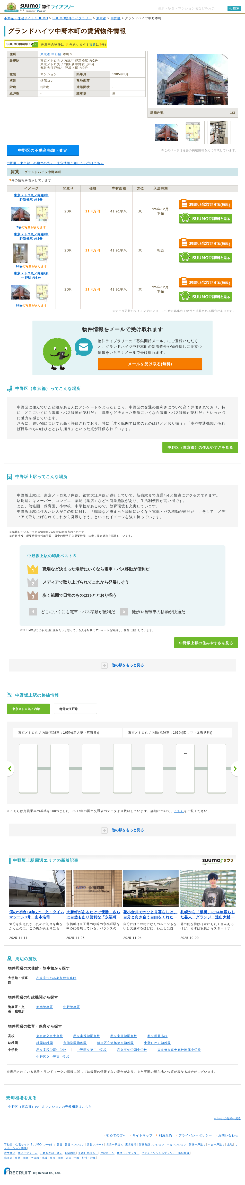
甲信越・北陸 (39, 1157)
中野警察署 (71, 1007)
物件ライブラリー (128, 1153)
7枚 (18, 227)
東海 (53, 1157)
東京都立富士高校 (49, 1036)
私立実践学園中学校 (51, 1050)
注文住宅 (9, 1153)
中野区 (116, 18)
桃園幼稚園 (44, 1043)
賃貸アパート (95, 1144)
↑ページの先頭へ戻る (227, 1118)
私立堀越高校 (157, 1036)
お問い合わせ (228, 1135)
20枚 (18, 266)
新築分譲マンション (151, 1144)
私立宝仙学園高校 (123, 1036)
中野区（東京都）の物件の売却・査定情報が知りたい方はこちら (55, 163)
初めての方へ (116, 1135)
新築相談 (70, 1153)
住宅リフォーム (28, 1153)
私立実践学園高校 (86, 1036)
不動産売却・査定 (51, 1153)
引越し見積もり (88, 1153)
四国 (69, 1157)
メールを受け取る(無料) (150, 364)
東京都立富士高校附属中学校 (179, 1050)
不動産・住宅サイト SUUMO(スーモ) (28, 1144)
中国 (76, 1157)
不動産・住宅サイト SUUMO (26, 18)
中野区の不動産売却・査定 (42, 150)
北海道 (8, 1157)
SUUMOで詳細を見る (205, 218)
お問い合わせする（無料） (205, 204)
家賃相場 (131, 1144)
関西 (61, 1157)
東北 (18, 1157)
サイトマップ (143, 1135)
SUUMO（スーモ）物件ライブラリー (39, 7)
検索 (236, 8)
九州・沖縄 (89, 1157)
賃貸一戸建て (114, 1144)
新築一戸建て (197, 1144)
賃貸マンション (75, 1144)
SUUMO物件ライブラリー (72, 18)
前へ (10, 769)
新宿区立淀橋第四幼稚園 (115, 1043)
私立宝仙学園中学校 (132, 1050)
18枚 (18, 305)
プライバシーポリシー (195, 1135)
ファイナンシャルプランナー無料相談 (166, 1153)
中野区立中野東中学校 (53, 1057)
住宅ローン (107, 1153)
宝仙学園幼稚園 (75, 1043)
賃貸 (92, 44)
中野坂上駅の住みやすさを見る (206, 643)
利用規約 (165, 1135)
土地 (230, 1144)
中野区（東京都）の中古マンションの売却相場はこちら (50, 1106)
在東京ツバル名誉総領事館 (56, 978)
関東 (26, 1157)
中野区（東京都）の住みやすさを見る (200, 447)
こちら (179, 811)
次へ (234, 769)
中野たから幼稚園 (157, 1043)
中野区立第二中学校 (92, 1050)
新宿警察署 (44, 1007)
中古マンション (177, 1144)
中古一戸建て (216, 1144)
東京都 (101, 18)
